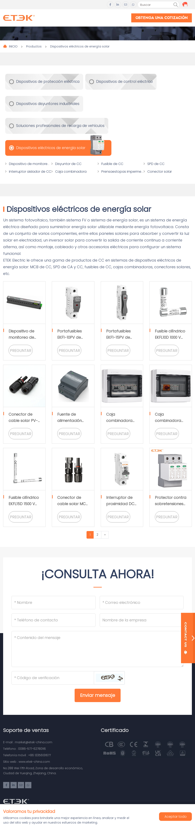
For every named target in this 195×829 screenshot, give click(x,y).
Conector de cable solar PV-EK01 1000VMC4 (23, 420)
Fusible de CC (112, 163)
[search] (175, 4)
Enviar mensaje (97, 695)
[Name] (53, 602)
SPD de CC (155, 163)
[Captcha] (52, 678)
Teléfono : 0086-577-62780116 (24, 749)
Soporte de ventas (26, 730)
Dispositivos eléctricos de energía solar (80, 46)
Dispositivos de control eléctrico (124, 81)
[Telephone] (53, 620)
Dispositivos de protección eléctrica (47, 81)
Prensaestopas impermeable (125, 171)
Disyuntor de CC (68, 163)
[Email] (142, 602)
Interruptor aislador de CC (30, 171)
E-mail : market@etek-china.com (27, 742)
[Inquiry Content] (97, 649)
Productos (34, 46)
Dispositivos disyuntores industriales (47, 103)
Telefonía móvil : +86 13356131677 (27, 755)
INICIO (13, 46)
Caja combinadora (71, 171)
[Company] (142, 620)
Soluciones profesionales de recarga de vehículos (60, 125)
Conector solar (159, 171)
